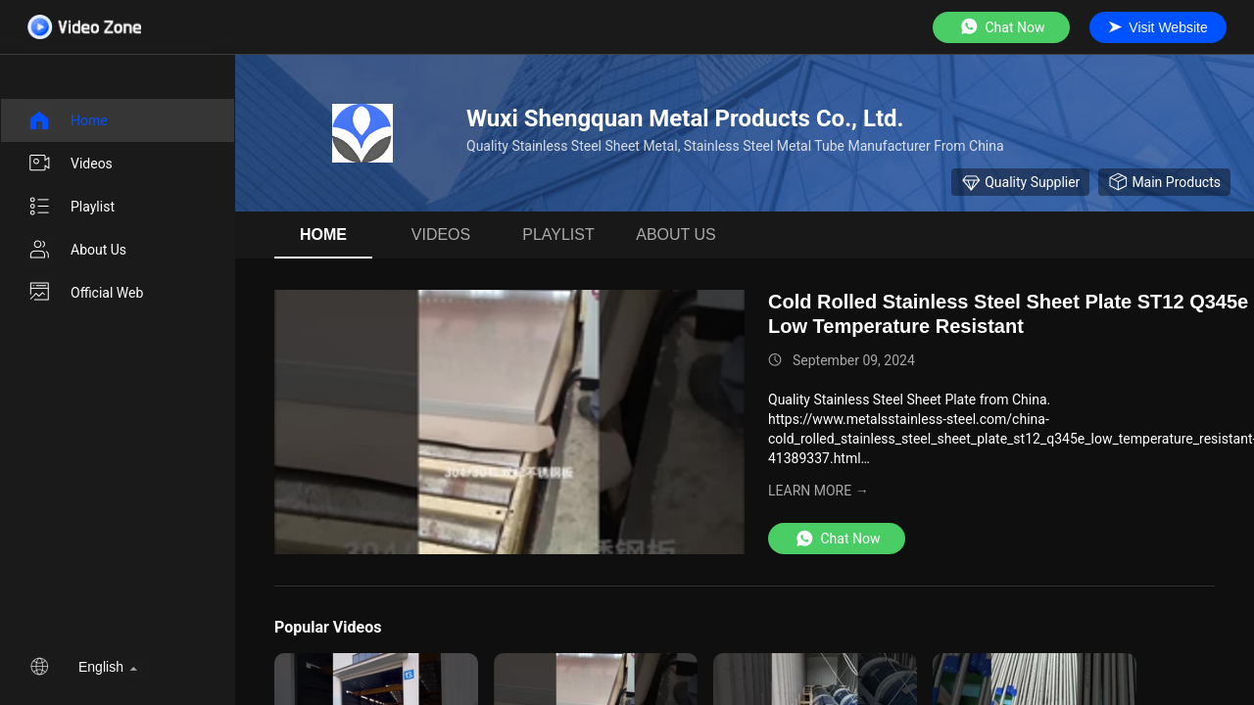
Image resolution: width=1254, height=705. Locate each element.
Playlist (71, 206)
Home (67, 120)
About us (76, 249)
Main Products (1164, 182)
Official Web (85, 293)
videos (70, 163)
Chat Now (1001, 27)
